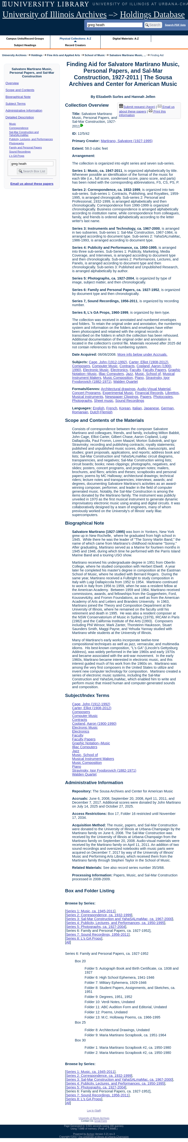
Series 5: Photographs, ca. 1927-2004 (95, 927)
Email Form (100, 1121)
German (167, 408)
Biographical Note (18, 97)
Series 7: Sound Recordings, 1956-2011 (97, 934)
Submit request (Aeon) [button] (137, 107)
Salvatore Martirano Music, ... (127, 55)
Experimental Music (118, 393)
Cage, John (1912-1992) (108, 362)
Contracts (127, 366)
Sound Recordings (20, 151)
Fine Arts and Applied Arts (63, 55)
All (68, 942)
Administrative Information (24, 110)
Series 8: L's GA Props (83, 938)
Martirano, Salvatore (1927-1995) (127, 141)
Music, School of (148, 374)
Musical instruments (87, 397)
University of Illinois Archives (54, 14)
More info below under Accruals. (142, 354)
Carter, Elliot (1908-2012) (148, 362)
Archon (90, 1134)
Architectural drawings (118, 389)
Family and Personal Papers (25, 147)
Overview (12, 83)
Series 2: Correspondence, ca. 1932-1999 (98, 915)
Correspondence (19, 127)
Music (12, 123)
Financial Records (149, 393)
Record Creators (75, 45)
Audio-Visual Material (153, 389)
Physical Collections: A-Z (75, 38)
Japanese (151, 408)
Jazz (129, 374)
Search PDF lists (175, 24)
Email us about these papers (31, 184)
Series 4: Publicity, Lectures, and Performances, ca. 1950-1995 (115, 923)
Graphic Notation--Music (91, 743)
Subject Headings (25, 45)
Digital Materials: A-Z (126, 38)
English (98, 408)
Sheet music (103, 401)
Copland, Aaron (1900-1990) (94, 724)
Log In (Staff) (94, 1110)
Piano (139, 378)
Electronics (119, 370)
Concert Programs (86, 393)
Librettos (172, 393)
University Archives (14, 55)
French (111, 408)
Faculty (135, 370)
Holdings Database (152, 14)
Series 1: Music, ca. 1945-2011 (90, 911)
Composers (81, 366)
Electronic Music (96, 370)
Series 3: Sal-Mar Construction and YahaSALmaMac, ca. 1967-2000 (119, 919)
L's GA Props (16, 155)
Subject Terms (16, 103)
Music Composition (118, 378)
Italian (137, 408)
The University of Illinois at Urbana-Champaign (103, 1136)
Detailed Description (20, 117)
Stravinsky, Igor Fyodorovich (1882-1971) (104, 770)
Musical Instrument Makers (93, 759)
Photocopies (163, 397)
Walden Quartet (125, 382)
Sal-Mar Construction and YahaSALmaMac (24, 133)
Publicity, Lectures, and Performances (31, 139)
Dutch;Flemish (101, 412)
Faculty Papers (154, 370)
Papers (145, 397)
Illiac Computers (111, 374)
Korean (124, 408)
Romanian (80, 412)
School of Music (95, 55)
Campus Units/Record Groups (25, 38)
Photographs (16, 143)
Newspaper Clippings (121, 397)
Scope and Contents (20, 90)
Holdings (36, 55)
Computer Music (105, 366)
